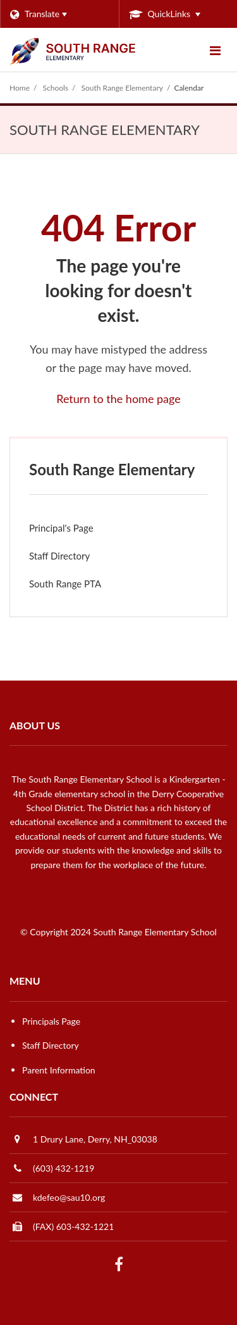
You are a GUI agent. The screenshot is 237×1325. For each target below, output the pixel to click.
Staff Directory (59, 555)
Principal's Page (61, 528)
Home (19, 88)
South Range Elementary (122, 88)
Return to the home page (118, 399)
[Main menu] (215, 50)
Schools (56, 88)
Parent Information (58, 1070)
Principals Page (51, 1021)
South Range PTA (82, 586)
